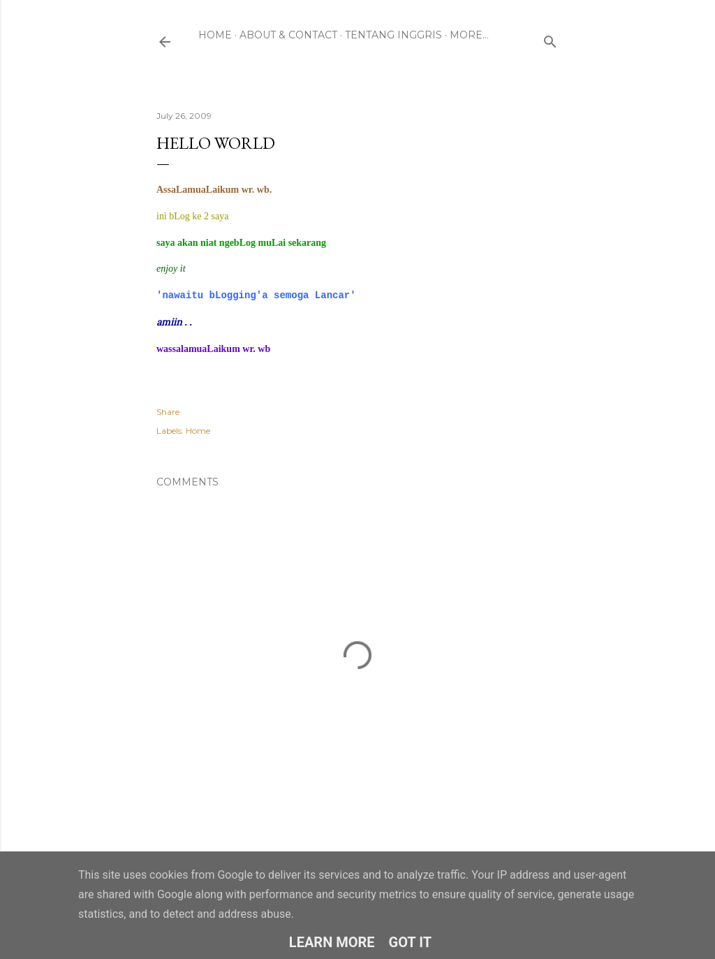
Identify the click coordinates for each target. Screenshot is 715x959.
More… (469, 35)
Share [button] (167, 412)
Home (215, 35)
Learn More (332, 942)
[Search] (550, 38)
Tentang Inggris (393, 35)
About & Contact (288, 35)
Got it (410, 942)
